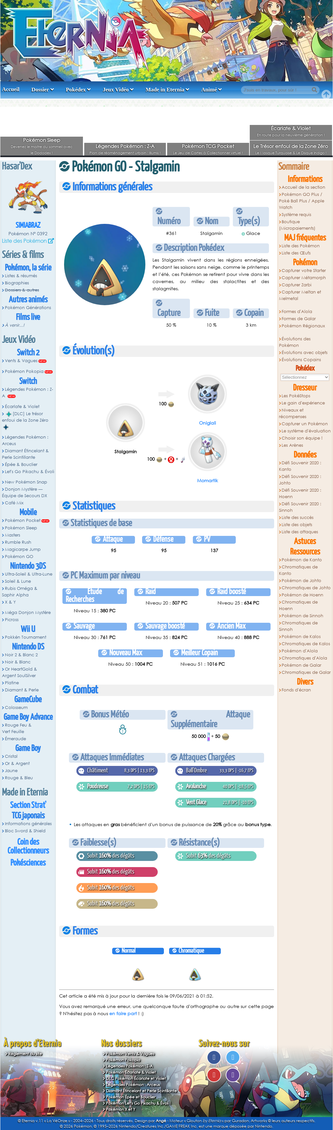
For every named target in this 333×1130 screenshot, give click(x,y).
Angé (161, 1120)
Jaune (11, 770)
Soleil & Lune (18, 581)
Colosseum (16, 707)
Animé (209, 90)
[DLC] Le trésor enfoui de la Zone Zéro (25, 420)
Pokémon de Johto (301, 580)
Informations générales (28, 823)
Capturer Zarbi (297, 285)
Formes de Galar (299, 318)
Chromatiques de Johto (306, 588)
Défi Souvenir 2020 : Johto (300, 480)
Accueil (11, 89)
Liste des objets (297, 524)
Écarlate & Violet (291, 128)
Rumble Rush (18, 542)
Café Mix (14, 503)
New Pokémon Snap (26, 482)
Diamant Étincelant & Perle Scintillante (25, 454)
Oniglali (207, 423)
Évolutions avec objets (304, 352)
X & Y (10, 602)
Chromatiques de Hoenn (298, 605)
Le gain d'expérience (303, 403)
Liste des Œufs (296, 253)
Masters (12, 535)
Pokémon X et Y (120, 1109)
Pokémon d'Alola (300, 651)
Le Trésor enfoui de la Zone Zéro (290, 146)
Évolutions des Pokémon (295, 342)
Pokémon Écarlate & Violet (131, 1072)
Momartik (207, 480)
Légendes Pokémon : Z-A (125, 146)
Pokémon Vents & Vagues (130, 1053)
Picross (12, 619)
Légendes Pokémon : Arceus (25, 440)
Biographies (17, 283)
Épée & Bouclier (21, 464)
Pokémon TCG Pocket (208, 146)
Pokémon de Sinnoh (302, 616)
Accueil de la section (303, 187)
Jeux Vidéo (116, 90)
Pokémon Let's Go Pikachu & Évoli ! (138, 1103)
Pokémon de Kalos (301, 636)
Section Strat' (28, 805)
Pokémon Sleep (41, 140)
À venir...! (14, 325)
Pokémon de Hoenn (302, 595)
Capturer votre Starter (304, 270)
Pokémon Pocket (22, 520)
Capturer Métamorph (304, 277)
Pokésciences (28, 863)
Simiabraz (28, 225)
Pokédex (76, 90)
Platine (12, 683)
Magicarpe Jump (23, 549)
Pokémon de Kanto (302, 560)
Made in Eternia (165, 90)
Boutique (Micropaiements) (297, 225)
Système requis (296, 214)
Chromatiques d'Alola (304, 658)
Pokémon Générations (28, 307)
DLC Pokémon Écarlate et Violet (136, 1078)
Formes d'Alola (297, 311)
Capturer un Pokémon (305, 424)
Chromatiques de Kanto (298, 570)
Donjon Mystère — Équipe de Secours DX (24, 492)
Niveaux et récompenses (292, 413)
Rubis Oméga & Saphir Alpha (19, 592)
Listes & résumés (21, 276)
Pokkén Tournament (25, 637)
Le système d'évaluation (306, 431)
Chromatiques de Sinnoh (298, 626)
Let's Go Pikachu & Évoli (29, 471)
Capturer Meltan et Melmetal (300, 295)
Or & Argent (17, 763)
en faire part (123, 1013)
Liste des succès (297, 517)
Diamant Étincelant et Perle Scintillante (141, 1091)
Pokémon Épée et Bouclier (130, 1097)
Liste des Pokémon (24, 240)
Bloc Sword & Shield (25, 831)
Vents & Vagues (21, 360)
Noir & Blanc (18, 662)
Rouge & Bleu (19, 778)
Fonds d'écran (296, 690)
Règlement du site (25, 1053)
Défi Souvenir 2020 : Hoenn (300, 493)
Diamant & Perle (22, 690)
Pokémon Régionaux (303, 326)
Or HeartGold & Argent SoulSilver (19, 672)
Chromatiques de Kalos (306, 644)
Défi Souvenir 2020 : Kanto (300, 466)
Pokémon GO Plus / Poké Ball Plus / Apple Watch (301, 201)
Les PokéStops (296, 396)
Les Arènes (292, 445)
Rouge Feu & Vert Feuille (17, 728)
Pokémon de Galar (301, 665)
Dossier (40, 90)
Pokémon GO (19, 556)
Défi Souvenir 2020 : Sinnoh (300, 507)
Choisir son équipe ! (302, 438)
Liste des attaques (300, 532)
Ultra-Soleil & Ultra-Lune (28, 574)
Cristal (11, 756)
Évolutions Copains (301, 359)
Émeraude (15, 739)
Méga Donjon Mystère (28, 612)
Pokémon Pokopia (24, 371)
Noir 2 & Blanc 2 (21, 655)
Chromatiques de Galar (306, 672)
